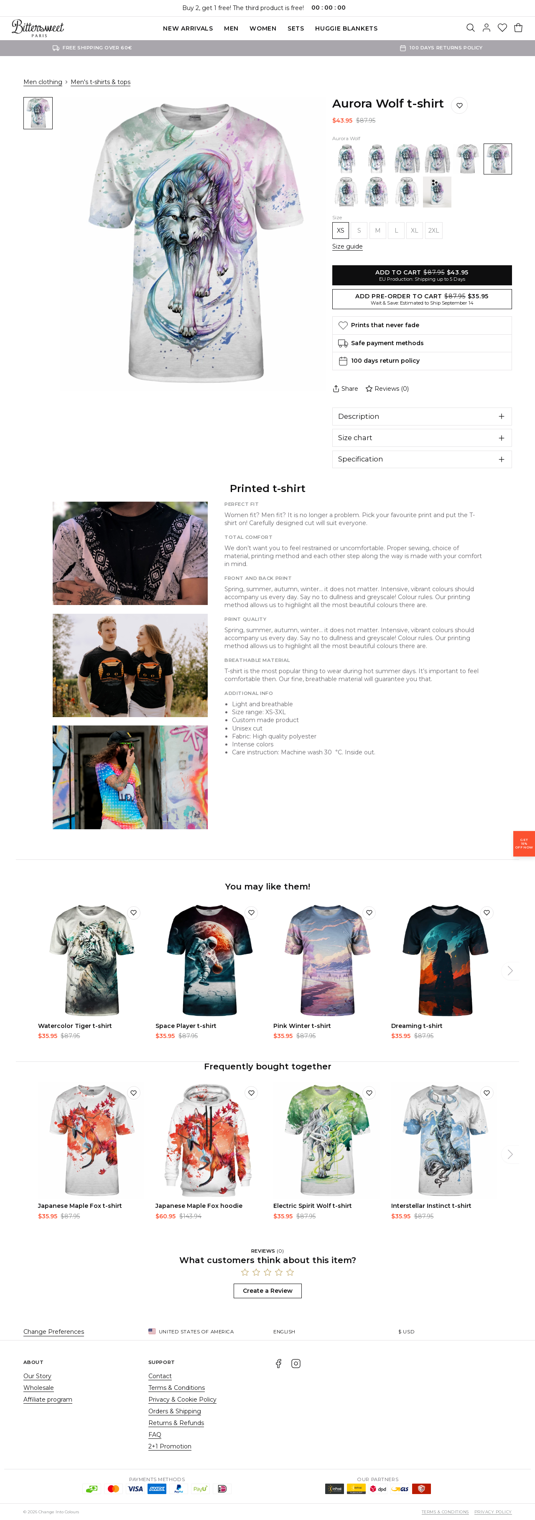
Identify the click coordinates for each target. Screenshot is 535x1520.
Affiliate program (47, 1399)
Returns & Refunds (176, 1423)
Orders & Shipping (174, 1411)
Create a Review (268, 1290)
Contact (160, 1376)
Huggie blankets (346, 28)
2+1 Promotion (169, 1446)
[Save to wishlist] (459, 105)
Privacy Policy (493, 1512)
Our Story (37, 1376)
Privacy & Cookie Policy (182, 1399)
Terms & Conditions (176, 1388)
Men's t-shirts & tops (100, 82)
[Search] (471, 28)
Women (263, 28)
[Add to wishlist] (133, 913)
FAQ (154, 1434)
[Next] (510, 971)
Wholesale (38, 1388)
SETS (296, 28)
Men (231, 28)
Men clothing (42, 82)
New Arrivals (188, 28)
